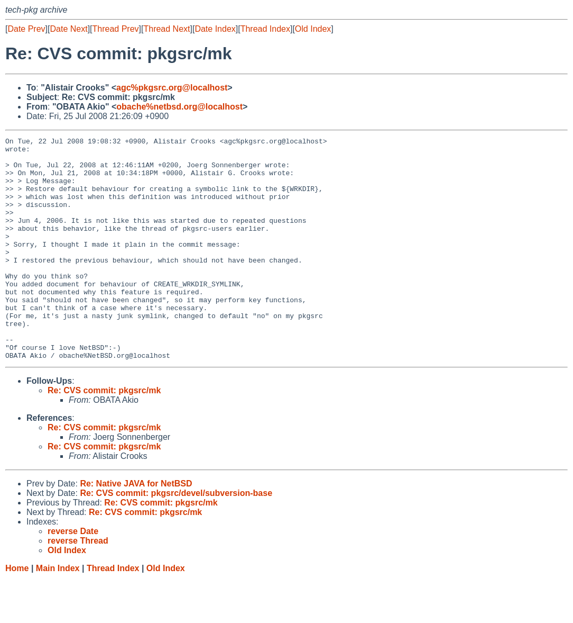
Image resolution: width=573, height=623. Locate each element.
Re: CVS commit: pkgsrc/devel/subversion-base (176, 537)
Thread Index (265, 28)
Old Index (313, 28)
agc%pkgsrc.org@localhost (171, 87)
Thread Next (166, 28)
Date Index (215, 28)
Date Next (68, 28)
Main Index (58, 612)
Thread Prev (116, 28)
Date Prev (26, 28)
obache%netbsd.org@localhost (179, 106)
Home (17, 612)
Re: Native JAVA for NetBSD (136, 527)
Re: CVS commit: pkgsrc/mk (104, 434)
